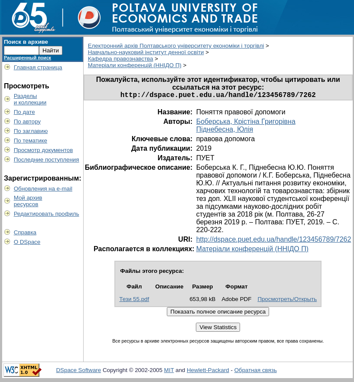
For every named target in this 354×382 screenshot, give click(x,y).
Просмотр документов (43, 150)
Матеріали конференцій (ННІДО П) (135, 65)
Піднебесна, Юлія (224, 131)
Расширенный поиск (27, 57)
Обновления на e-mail (43, 188)
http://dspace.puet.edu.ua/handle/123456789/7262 (273, 241)
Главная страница (38, 67)
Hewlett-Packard (208, 372)
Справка (25, 232)
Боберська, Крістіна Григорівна (246, 123)
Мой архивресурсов (28, 200)
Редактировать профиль (46, 213)
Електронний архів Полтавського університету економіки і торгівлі (176, 45)
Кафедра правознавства (120, 58)
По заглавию (31, 131)
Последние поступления (46, 159)
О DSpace (27, 242)
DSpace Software (78, 372)
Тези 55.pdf (134, 301)
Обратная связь (255, 372)
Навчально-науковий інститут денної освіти (146, 52)
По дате (24, 112)
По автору (27, 121)
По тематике (30, 140)
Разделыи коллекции (30, 99)
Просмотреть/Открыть (287, 301)
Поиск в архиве (26, 42)
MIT (169, 372)
